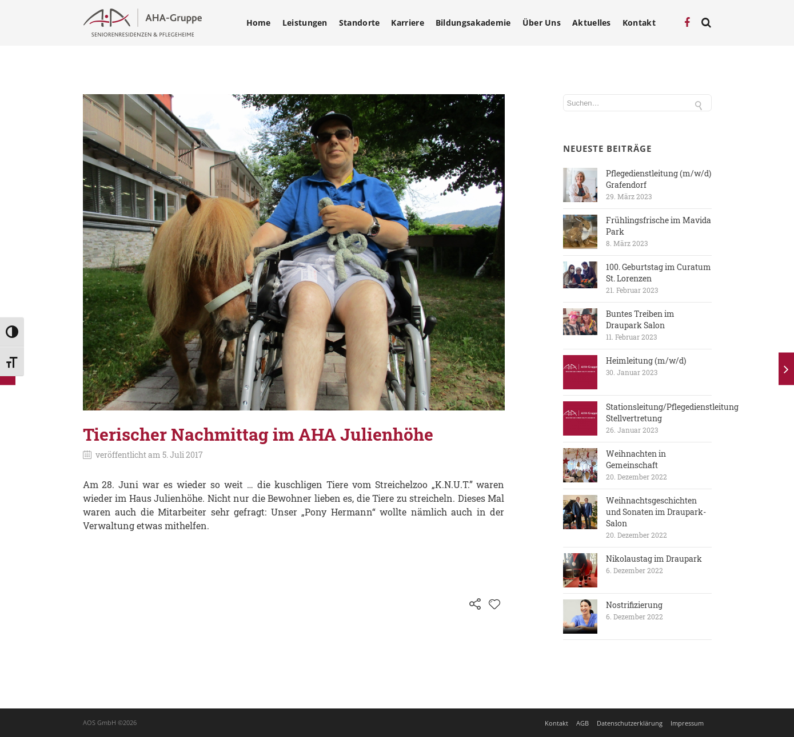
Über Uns (541, 22)
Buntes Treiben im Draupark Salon (640, 319)
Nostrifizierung (634, 604)
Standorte (359, 22)
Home (258, 22)
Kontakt (639, 22)
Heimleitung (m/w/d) (646, 360)
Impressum (687, 723)
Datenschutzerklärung (630, 723)
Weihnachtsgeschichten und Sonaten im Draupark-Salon (656, 512)
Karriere (407, 22)
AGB (582, 723)
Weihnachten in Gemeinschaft (636, 459)
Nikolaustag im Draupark (654, 558)
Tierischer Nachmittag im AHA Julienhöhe (258, 434)
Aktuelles (591, 22)
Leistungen (305, 22)
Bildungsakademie (473, 22)
